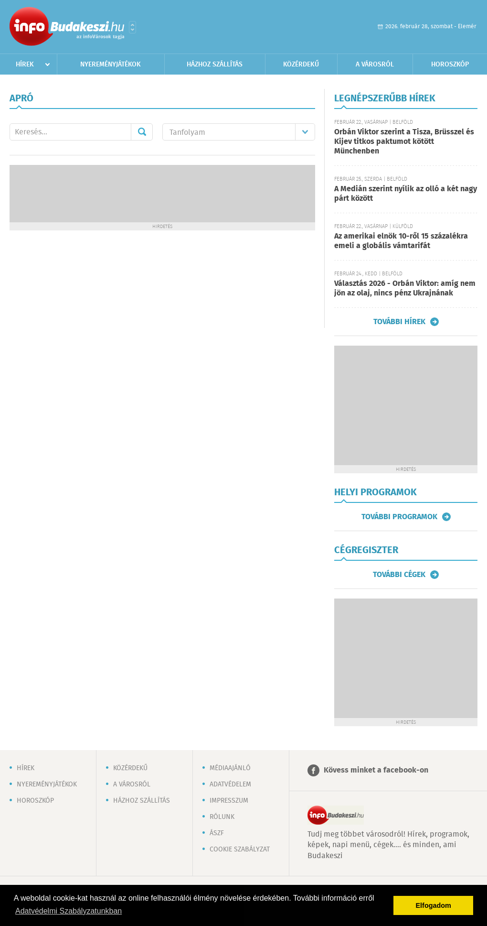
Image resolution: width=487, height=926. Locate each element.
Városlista (132, 27)
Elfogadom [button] (433, 905)
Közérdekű (301, 64)
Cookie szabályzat (240, 849)
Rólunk (222, 817)
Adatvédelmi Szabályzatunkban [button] (68, 911)
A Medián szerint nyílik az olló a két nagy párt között (405, 194)
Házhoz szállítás (215, 64)
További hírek (399, 321)
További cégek (399, 574)
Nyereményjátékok (110, 64)
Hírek (25, 64)
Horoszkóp (450, 64)
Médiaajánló (230, 768)
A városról (375, 64)
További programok (399, 516)
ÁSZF (217, 833)
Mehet (142, 132)
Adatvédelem (230, 784)
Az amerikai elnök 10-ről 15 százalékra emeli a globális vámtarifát (401, 241)
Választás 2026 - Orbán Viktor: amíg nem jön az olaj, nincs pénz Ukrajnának (405, 288)
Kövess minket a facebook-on (376, 770)
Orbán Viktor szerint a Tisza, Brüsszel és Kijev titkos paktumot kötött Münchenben (404, 141)
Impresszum (229, 800)
